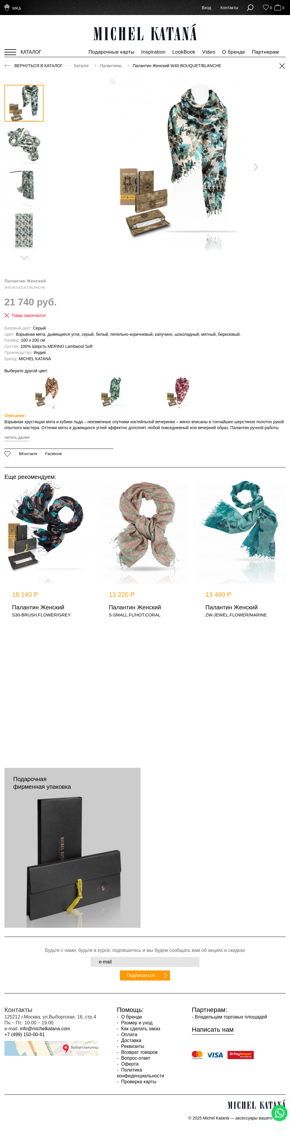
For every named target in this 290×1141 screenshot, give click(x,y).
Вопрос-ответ (135, 1058)
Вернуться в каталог (38, 65)
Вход (206, 8)
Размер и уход (136, 1022)
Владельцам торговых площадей (231, 1016)
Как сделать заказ (140, 1028)
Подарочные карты (111, 52)
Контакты (229, 8)
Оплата (128, 1034)
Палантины (111, 65)
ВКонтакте (28, 454)
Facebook (53, 454)
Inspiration (153, 52)
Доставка (130, 1040)
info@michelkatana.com (45, 1028)
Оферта (129, 1063)
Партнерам (265, 52)
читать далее (17, 437)
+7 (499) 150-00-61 (24, 1034)
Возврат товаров (139, 1052)
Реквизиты (132, 1046)
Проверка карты (138, 1081)
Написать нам (213, 1029)
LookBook (184, 52)
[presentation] (253, 167)
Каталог (82, 65)
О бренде (233, 52)
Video (208, 52)
